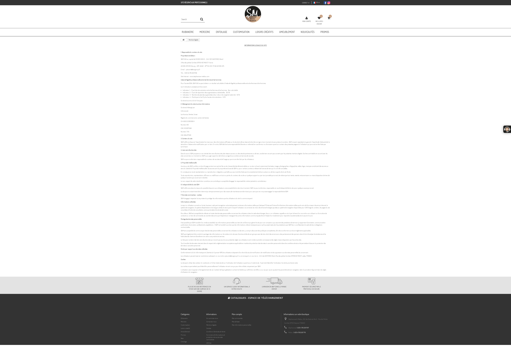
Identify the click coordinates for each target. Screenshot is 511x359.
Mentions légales (211, 325)
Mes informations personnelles (241, 325)
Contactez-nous (211, 322)
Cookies (208, 328)
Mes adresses (236, 322)
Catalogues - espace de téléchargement (255, 297)
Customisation (185, 325)
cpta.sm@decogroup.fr (193, 69)
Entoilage (184, 342)
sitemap (208, 343)
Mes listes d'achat (319, 22)
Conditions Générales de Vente (215, 332)
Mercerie (183, 322)
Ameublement (185, 332)
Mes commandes (237, 318)
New (182, 338)
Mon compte (306, 21)
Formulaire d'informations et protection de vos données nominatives (215, 337)
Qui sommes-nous (212, 318)
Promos (183, 335)
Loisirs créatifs (185, 328)
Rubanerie (184, 318)
